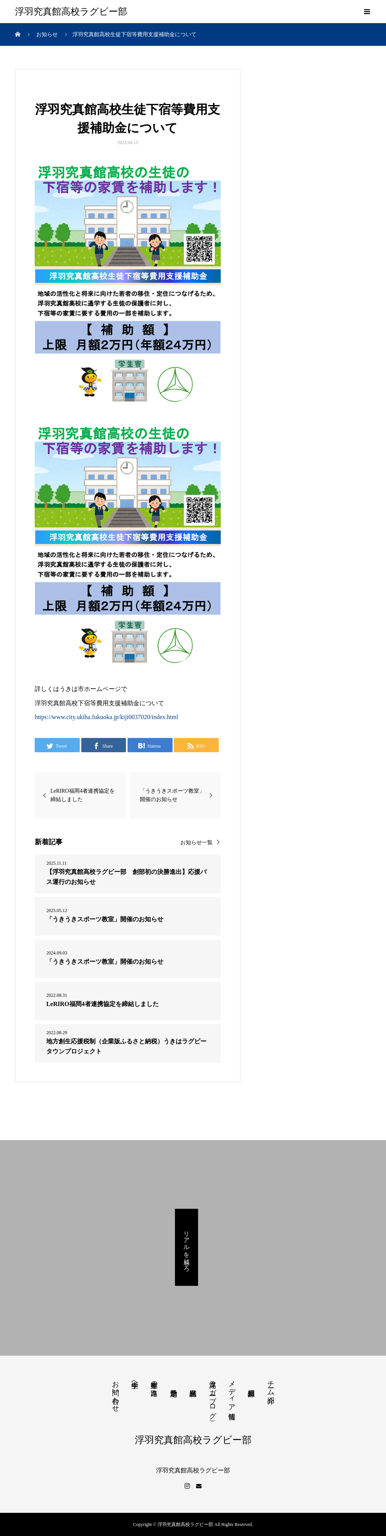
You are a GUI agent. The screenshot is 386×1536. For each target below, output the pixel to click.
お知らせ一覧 (196, 842)
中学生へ (135, 1381)
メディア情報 (232, 1392)
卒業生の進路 (154, 1381)
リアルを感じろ (186, 1247)
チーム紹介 (271, 1384)
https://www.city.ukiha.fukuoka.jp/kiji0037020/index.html (106, 717)
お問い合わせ (115, 1392)
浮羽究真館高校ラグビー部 (71, 12)
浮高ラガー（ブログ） (212, 1395)
